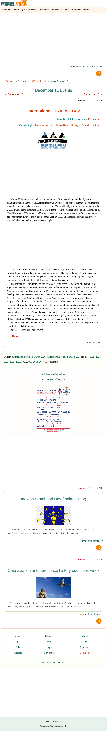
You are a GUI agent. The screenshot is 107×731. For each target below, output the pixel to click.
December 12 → (93, 94)
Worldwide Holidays (90, 125)
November (49, 652)
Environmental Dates (45, 125)
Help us (15, 336)
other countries (93, 342)
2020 (23, 362)
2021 (18, 362)
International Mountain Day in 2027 (64, 357)
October (18, 652)
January (18, 636)
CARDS (16, 10)
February (49, 636)
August (49, 647)
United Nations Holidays (68, 125)
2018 (35, 362)
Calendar (10, 81)
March (85, 636)
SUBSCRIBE (44, 10)
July (18, 647)
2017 (41, 362)
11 (40, 81)
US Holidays (94, 119)
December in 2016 (26, 81)
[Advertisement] (53, 36)
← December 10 (13, 94)
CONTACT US (56, 10)
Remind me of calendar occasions (86, 66)
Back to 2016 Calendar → (53, 662)
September (85, 647)
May (49, 641)
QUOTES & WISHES (29, 10)
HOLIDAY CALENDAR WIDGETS (77, 10)
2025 (92, 357)
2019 (29, 362)
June (84, 641)
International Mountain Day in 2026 (29, 357)
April (18, 641)
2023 (6, 362)
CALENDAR (6, 10)
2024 (98, 357)
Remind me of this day (91, 541)
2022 (12, 362)
